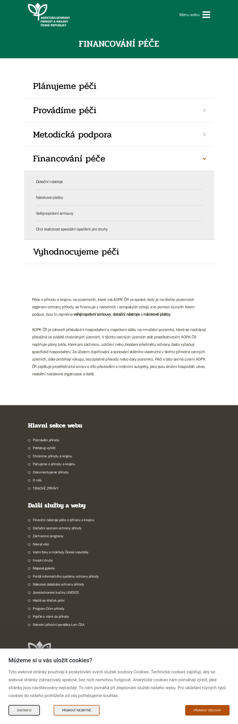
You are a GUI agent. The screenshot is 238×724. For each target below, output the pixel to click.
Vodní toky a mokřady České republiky (60, 552)
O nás (37, 480)
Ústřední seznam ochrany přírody (57, 528)
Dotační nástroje (49, 181)
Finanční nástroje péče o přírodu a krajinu (63, 520)
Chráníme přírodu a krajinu (52, 456)
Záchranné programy (48, 536)
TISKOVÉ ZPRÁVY (45, 488)
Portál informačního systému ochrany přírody (66, 576)
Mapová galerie (43, 568)
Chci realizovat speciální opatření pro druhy (72, 229)
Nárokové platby (49, 197)
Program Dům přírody (48, 608)
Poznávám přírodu (46, 440)
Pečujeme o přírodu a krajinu (54, 464)
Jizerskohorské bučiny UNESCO (56, 592)
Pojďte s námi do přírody (51, 616)
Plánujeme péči (64, 86)
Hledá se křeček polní (48, 600)
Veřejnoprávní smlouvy (55, 213)
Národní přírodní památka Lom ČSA (58, 624)
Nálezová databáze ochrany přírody (58, 584)
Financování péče (69, 158)
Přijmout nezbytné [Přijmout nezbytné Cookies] (76, 710)
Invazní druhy (43, 560)
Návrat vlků (41, 544)
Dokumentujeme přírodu (51, 472)
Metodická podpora (72, 134)
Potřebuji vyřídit (44, 448)
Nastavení (24, 710)
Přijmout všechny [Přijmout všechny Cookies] (207, 710)
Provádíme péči (64, 110)
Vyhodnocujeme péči (76, 251)
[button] (194, 14)
